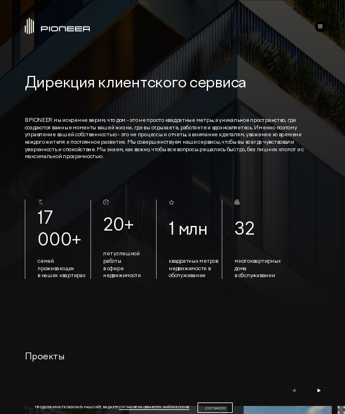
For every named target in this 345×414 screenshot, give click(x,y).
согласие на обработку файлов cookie (154, 407)
